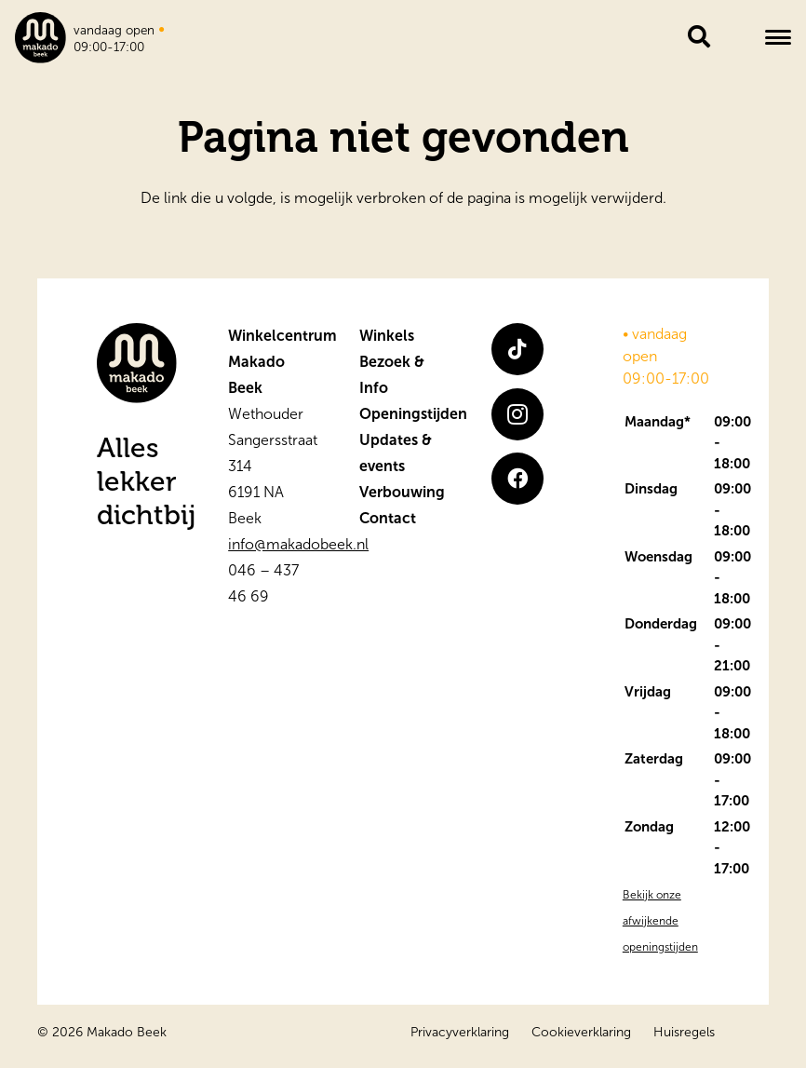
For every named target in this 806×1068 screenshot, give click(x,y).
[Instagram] (517, 414)
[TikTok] (517, 349)
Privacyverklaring (459, 1032)
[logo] (40, 37)
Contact (387, 518)
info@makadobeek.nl (298, 544)
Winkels (386, 336)
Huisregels (684, 1032)
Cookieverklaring (581, 1032)
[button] (778, 37)
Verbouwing (402, 492)
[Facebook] (517, 479)
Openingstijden (413, 414)
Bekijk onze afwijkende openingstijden (660, 920)
